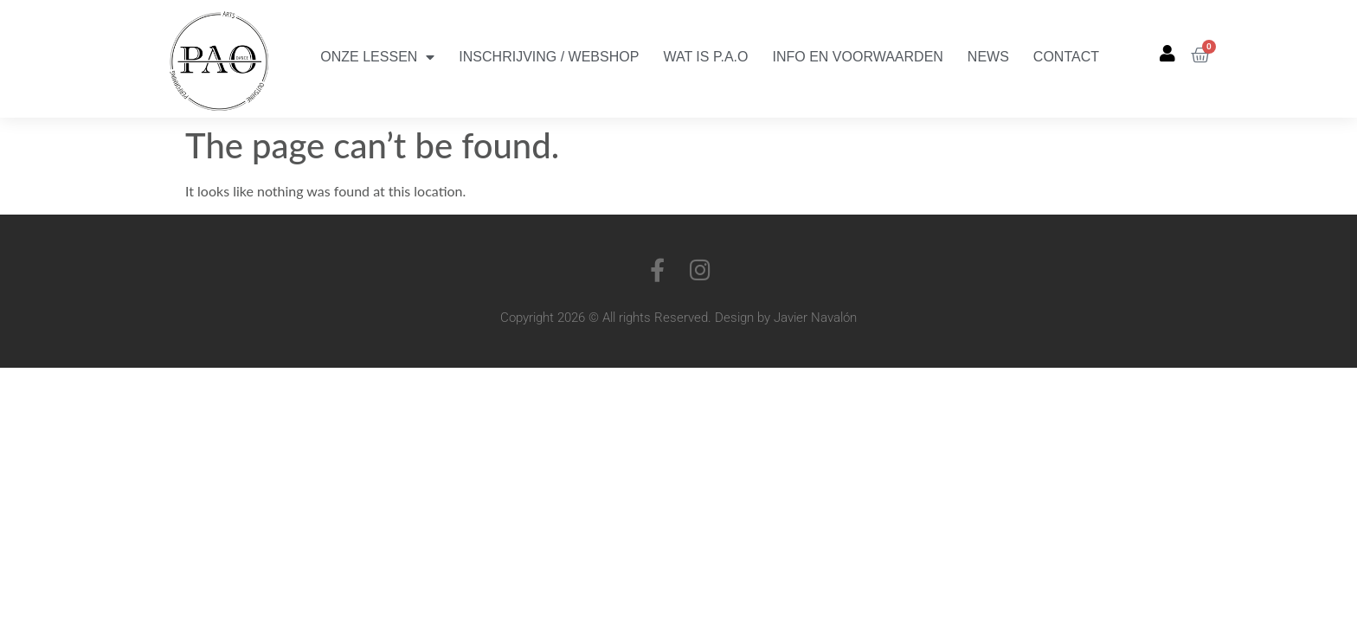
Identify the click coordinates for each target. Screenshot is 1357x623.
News (988, 56)
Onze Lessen (377, 57)
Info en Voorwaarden (858, 56)
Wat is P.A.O (705, 56)
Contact (1066, 56)
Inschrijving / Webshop (549, 56)
